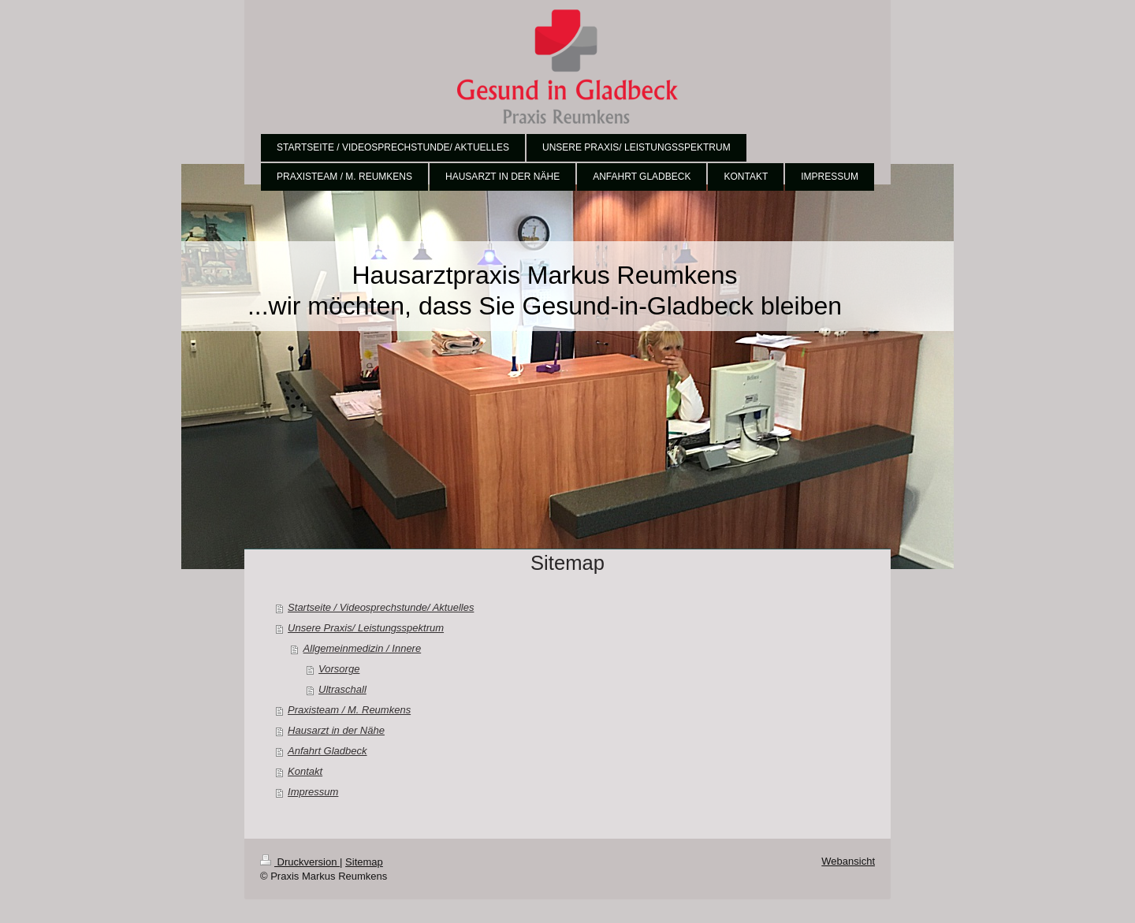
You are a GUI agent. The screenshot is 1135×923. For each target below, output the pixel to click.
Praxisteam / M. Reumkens (349, 710)
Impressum (313, 792)
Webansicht (848, 861)
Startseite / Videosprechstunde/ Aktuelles (381, 607)
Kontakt (305, 771)
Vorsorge (338, 669)
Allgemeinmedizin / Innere (362, 648)
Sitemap (364, 862)
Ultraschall (342, 689)
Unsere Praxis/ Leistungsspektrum (366, 628)
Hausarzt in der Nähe (336, 730)
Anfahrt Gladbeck (327, 751)
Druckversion (300, 862)
